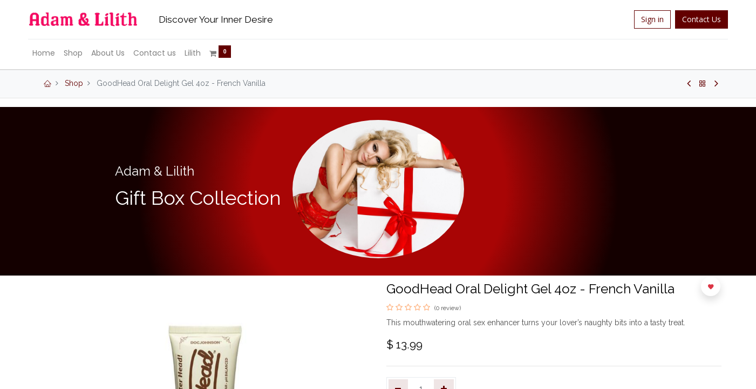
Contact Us (695, 19)
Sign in (646, 19)
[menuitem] (50, 53)
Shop (74, 83)
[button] (710, 286)
